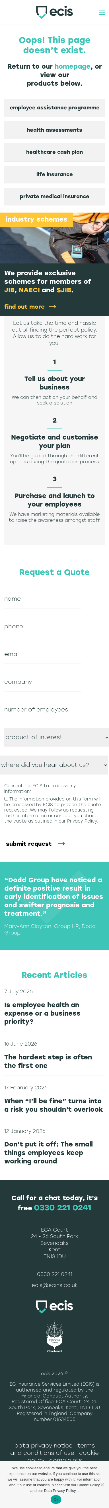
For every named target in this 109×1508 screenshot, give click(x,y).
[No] (102, 1484)
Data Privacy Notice (44, 1445)
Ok (56, 1500)
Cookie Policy (88, 1485)
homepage (73, 66)
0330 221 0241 (62, 1207)
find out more (24, 306)
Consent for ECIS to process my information (40, 788)
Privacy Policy (82, 821)
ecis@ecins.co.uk (55, 1285)
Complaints (65, 1460)
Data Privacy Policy (59, 1490)
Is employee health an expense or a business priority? (42, 1013)
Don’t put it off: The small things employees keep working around (48, 1152)
